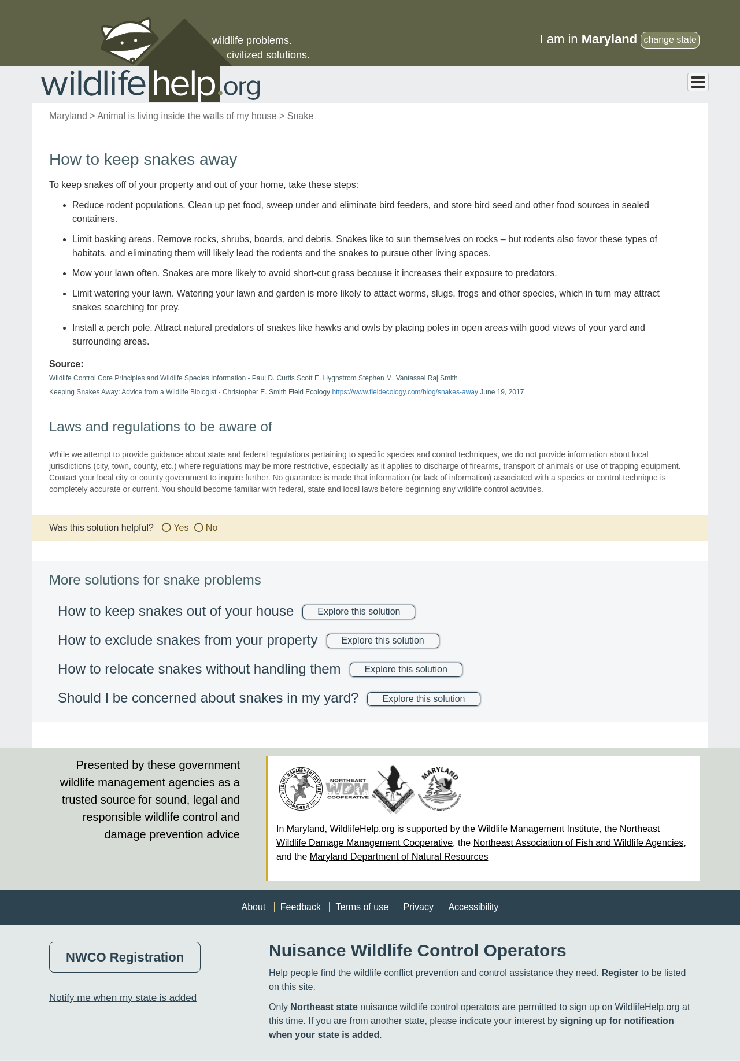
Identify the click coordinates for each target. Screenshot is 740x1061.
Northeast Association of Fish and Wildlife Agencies (578, 843)
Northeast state (323, 1007)
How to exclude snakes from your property (188, 640)
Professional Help (662, 85)
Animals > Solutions (466, 85)
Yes (180, 528)
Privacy (418, 907)
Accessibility (473, 907)
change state (670, 40)
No (211, 528)
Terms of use (361, 907)
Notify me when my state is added (123, 998)
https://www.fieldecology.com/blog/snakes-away (405, 393)
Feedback (300, 907)
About (253, 907)
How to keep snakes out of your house (176, 611)
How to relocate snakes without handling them (199, 669)
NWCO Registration (125, 958)
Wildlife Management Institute (539, 829)
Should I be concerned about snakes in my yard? (208, 698)
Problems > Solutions (565, 85)
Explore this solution (358, 612)
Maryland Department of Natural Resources (399, 857)
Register (619, 973)
